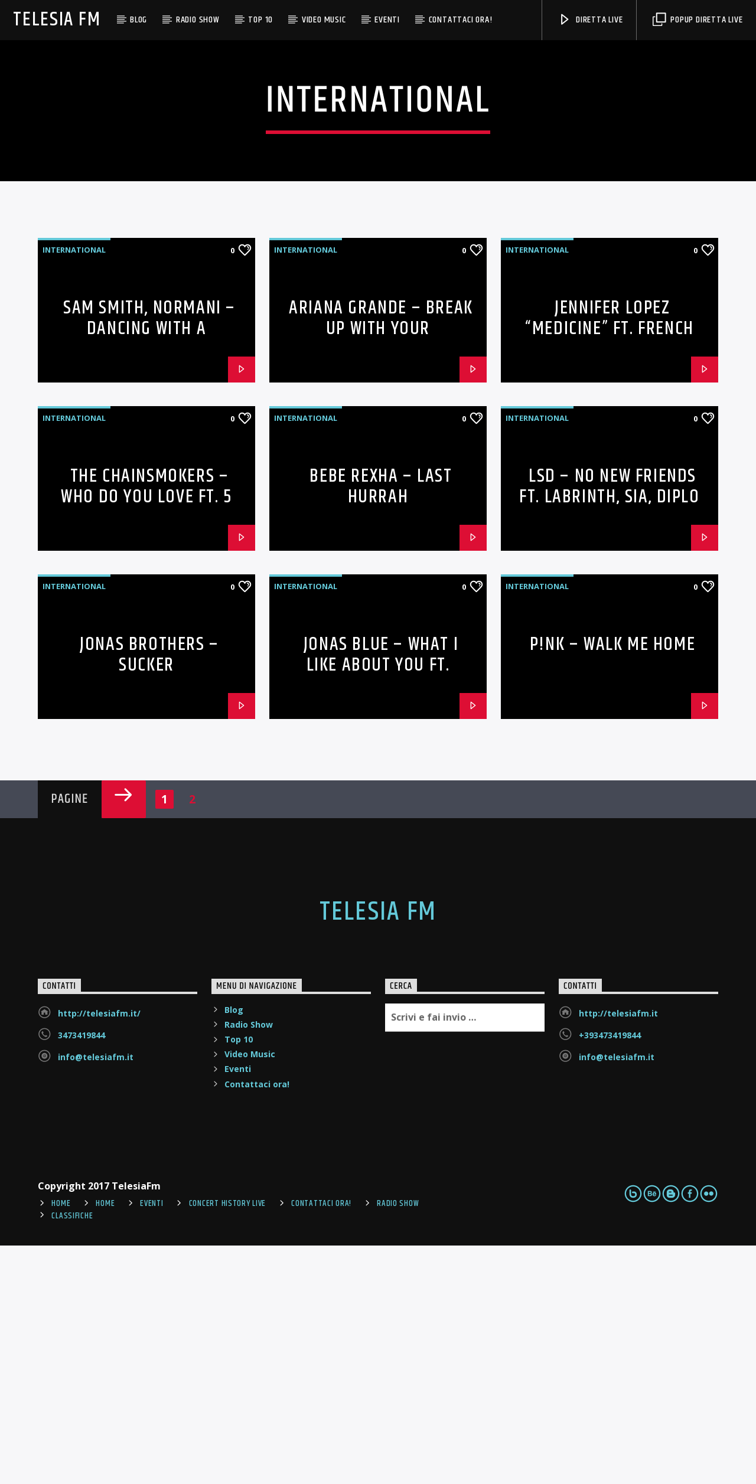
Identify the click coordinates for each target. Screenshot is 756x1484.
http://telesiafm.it (618, 1251)
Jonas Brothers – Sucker (149, 893)
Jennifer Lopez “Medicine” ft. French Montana (609, 567)
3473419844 (81, 1273)
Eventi (387, 19)
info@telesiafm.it (95, 1295)
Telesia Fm (56, 20)
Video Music (324, 19)
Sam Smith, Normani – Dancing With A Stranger (149, 567)
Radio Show (198, 19)
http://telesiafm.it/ (99, 1251)
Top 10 (260, 19)
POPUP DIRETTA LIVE (697, 19)
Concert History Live (227, 1442)
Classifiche (72, 1454)
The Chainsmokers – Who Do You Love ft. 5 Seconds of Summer (146, 735)
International (74, 488)
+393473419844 (610, 1273)
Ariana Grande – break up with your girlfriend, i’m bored (381, 567)
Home (60, 1442)
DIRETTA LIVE (590, 19)
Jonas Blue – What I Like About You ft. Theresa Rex (381, 903)
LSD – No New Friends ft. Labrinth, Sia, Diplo (609, 725)
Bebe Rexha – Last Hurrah (380, 725)
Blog (138, 19)
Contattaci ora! (461, 19)
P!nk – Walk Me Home (612, 882)
